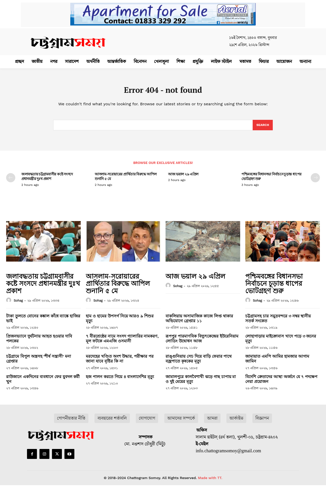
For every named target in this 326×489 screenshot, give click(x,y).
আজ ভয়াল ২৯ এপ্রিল (183, 177)
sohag (18, 304)
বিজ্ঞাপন (262, 422)
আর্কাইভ (236, 422)
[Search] (262, 128)
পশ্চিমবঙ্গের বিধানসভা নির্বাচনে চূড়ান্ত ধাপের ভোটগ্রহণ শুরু (271, 180)
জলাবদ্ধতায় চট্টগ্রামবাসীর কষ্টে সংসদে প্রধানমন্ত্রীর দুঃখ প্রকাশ (47, 180)
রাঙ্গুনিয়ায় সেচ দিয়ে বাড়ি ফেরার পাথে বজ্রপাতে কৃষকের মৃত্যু (199, 362)
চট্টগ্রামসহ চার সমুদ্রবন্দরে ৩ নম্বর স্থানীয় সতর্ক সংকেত (278, 322)
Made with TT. (210, 482)
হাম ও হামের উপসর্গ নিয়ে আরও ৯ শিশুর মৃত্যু (120, 322)
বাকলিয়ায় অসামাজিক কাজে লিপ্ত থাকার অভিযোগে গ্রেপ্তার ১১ (199, 322)
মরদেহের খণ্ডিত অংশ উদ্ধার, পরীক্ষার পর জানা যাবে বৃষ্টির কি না (120, 362)
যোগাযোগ (147, 422)
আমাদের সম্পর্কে (181, 422)
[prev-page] (10, 181)
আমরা (212, 422)
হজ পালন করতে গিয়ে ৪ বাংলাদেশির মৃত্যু (120, 380)
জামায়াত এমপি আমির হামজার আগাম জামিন (277, 362)
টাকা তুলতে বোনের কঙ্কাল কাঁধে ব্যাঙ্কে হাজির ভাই (43, 322)
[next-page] (315, 181)
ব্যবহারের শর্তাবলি (112, 422)
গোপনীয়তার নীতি (71, 422)
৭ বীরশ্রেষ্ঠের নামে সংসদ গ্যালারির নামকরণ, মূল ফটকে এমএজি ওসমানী (122, 342)
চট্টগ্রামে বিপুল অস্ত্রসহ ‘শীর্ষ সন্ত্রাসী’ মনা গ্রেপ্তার (38, 362)
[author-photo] (9, 304)
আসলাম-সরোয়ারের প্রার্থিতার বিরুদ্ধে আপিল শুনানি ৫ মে (126, 180)
